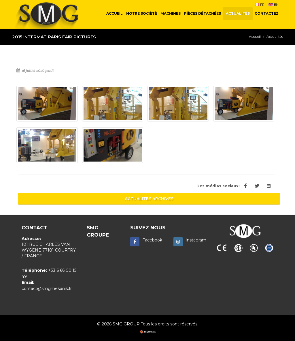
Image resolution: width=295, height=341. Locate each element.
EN (273, 5)
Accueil (255, 36)
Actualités (274, 36)
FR (259, 5)
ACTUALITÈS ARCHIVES (149, 198)
